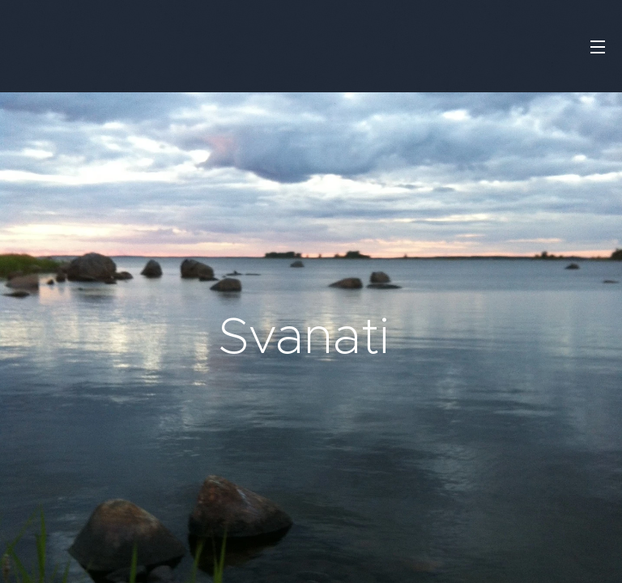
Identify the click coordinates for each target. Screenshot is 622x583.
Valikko (597, 47)
